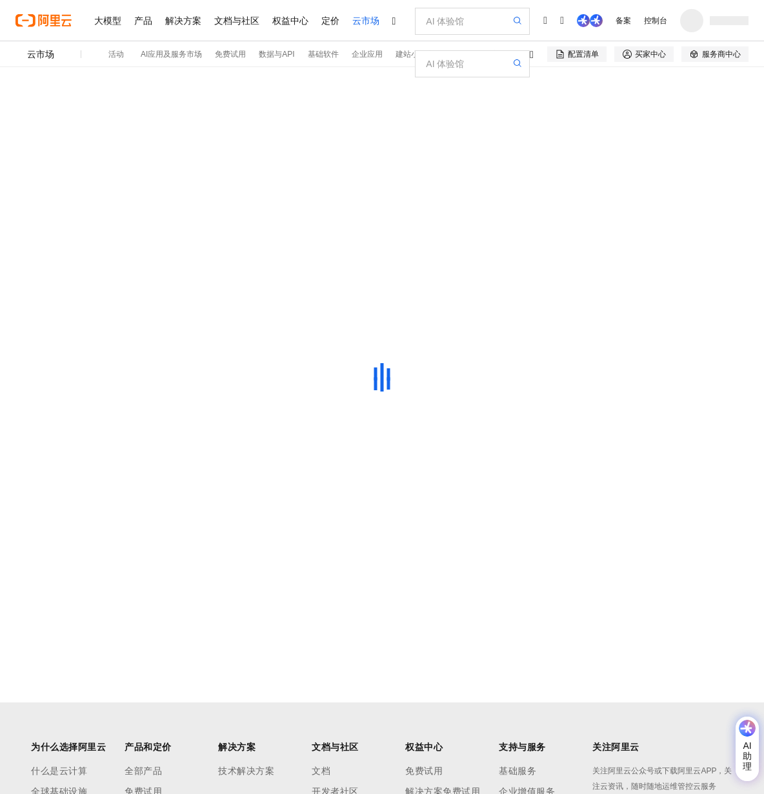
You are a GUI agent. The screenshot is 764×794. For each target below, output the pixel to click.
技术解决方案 (246, 771)
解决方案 (183, 20)
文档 (321, 771)
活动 (116, 54)
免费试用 (230, 54)
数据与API (276, 54)
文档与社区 (236, 20)
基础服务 (517, 771)
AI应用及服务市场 (171, 54)
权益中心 (290, 20)
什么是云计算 (59, 771)
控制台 (655, 20)
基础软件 (323, 54)
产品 (143, 20)
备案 (623, 20)
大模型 (107, 20)
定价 (330, 20)
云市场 (365, 20)
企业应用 (367, 54)
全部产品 (143, 771)
